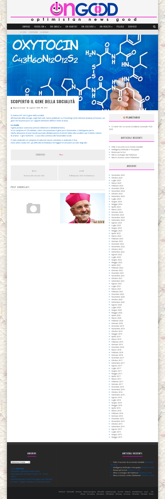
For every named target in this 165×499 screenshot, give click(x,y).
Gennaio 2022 (117, 270)
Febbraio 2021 (117, 291)
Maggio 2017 (116, 373)
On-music (127, 494)
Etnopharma (33, 32)
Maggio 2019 (116, 334)
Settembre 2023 (118, 220)
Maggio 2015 (116, 437)
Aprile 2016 (116, 408)
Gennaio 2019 (117, 344)
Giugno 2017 (116, 371)
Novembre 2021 (118, 275)
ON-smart (135, 494)
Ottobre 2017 (116, 360)
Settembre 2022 (118, 252)
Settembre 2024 (118, 196)
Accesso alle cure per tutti (34, 175)
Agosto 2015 (116, 429)
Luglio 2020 (116, 307)
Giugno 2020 (116, 310)
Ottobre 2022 (116, 249)
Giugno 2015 (116, 434)
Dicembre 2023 (117, 215)
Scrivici (132, 26)
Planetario (133, 117)
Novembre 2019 (118, 328)
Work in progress (89, 492)
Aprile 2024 (116, 207)
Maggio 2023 (116, 230)
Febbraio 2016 (117, 413)
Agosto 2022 (116, 254)
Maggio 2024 (116, 204)
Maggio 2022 (116, 262)
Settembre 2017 (118, 363)
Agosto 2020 (116, 305)
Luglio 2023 (116, 225)
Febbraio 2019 (117, 342)
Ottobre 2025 (116, 178)
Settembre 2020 (118, 302)
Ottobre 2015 (116, 424)
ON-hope (118, 494)
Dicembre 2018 (117, 347)
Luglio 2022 (116, 257)
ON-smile (55, 26)
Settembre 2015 (118, 426)
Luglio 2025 (116, 180)
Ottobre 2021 (116, 278)
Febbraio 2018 (117, 352)
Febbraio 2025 (117, 185)
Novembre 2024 (118, 191)
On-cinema (91, 494)
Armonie (79, 492)
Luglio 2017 (116, 368)
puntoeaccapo (111, 492)
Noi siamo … (33, 215)
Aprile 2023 (116, 233)
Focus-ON (39, 26)
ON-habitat (71, 26)
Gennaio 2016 (117, 416)
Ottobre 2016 (116, 392)
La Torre (23, 32)
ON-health (105, 26)
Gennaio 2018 (117, 355)
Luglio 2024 (116, 199)
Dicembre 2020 (117, 294)
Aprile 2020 (116, 315)
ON (152, 492)
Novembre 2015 (118, 421)
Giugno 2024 (116, 201)
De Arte (120, 492)
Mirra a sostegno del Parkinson (124, 155)
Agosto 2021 (116, 283)
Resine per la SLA (118, 152)
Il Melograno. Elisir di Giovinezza (81, 175)
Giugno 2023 (116, 228)
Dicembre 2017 (117, 357)
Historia (127, 492)
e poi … (146, 492)
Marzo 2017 (116, 379)
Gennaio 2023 (117, 241)
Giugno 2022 (116, 260)
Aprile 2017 (116, 376)
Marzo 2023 (116, 236)
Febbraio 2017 (117, 381)
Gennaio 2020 (117, 323)
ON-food (62, 492)
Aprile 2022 (116, 265)
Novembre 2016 (118, 389)
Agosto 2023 (116, 223)
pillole (120, 26)
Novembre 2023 (118, 217)
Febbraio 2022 (117, 268)
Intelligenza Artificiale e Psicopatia (125, 149)
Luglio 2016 (116, 400)
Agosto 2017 (116, 365)
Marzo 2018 (116, 350)
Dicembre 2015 (117, 418)
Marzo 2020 (116, 318)
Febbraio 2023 (117, 238)
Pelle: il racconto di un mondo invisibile (127, 147)
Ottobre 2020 (116, 299)
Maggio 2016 (116, 405)
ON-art (82, 494)
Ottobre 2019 (116, 331)
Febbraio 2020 (117, 320)
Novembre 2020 (118, 297)
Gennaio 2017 (117, 384)
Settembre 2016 (118, 395)
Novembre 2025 (118, 175)
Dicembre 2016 (117, 387)
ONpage (26, 26)
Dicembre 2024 (117, 188)
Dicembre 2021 (117, 273)
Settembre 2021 (118, 281)
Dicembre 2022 (117, 244)
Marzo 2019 (116, 339)
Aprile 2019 (116, 336)
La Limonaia (44, 32)
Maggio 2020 (116, 312)
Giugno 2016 (116, 402)
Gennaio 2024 (117, 212)
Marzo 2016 (116, 410)
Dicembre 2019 (117, 326)
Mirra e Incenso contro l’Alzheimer (125, 157)
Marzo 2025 (116, 183)
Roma (151, 494)
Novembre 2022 (118, 246)
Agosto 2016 (116, 397)
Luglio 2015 (116, 432)
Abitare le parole (82, 215)
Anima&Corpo (137, 492)
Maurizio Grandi (19, 107)
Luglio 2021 (116, 286)
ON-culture (87, 26)
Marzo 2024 (116, 209)
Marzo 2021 (116, 289)
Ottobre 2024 (116, 193)
